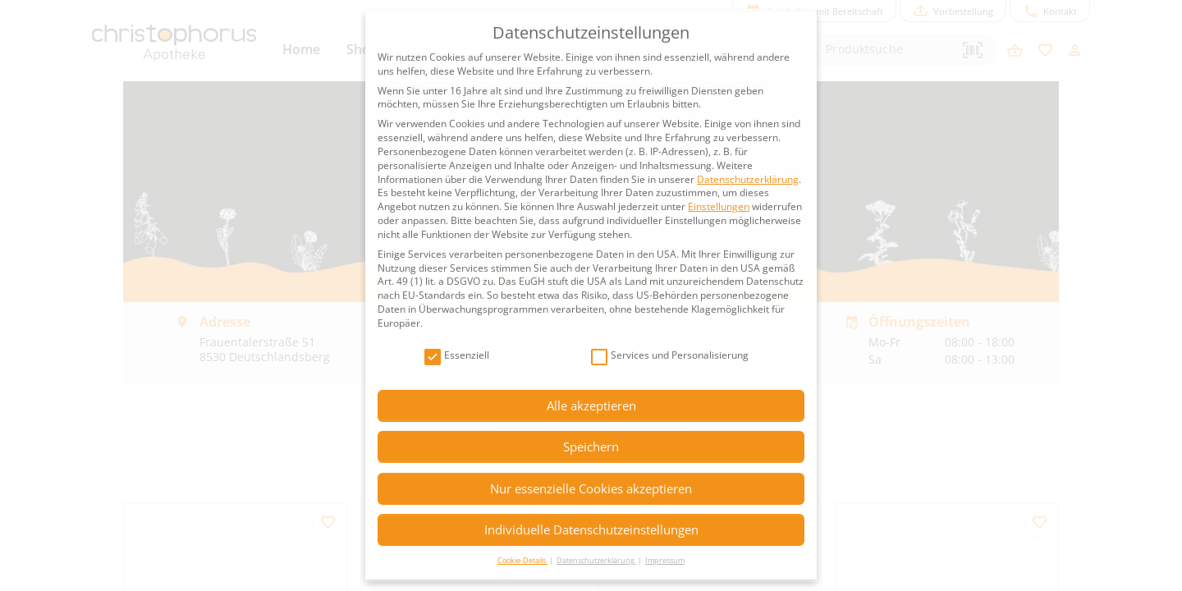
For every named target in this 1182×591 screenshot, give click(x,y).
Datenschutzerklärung (748, 179)
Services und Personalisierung (670, 356)
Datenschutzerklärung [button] (596, 560)
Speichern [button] (591, 446)
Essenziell (456, 356)
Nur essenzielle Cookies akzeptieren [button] (591, 488)
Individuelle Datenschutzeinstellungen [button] (591, 529)
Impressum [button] (665, 560)
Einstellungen (718, 206)
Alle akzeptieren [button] (591, 405)
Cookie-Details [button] (522, 560)
